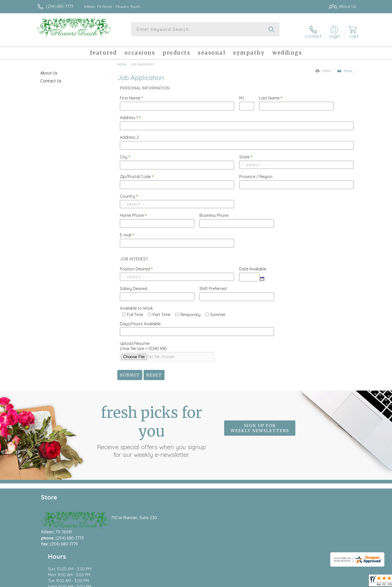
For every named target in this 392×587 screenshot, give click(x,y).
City (125, 152)
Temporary (190, 310)
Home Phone (133, 211)
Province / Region (255, 172)
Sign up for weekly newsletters (260, 424)
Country (129, 192)
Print (323, 67)
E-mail (127, 230)
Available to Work (136, 304)
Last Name (270, 93)
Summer (218, 310)
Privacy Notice (274, 582)
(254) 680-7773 (59, 6)
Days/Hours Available (140, 319)
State (245, 152)
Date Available (252, 264)
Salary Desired (133, 284)
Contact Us (50, 76)
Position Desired (136, 264)
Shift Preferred (212, 284)
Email (345, 67)
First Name (131, 93)
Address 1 (130, 113)
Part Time (161, 310)
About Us (48, 68)
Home (121, 60)
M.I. (242, 93)
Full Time (135, 310)
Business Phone (214, 211)
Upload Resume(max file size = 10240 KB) (143, 342)
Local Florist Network (311, 582)
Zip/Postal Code (137, 172)
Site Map (342, 582)
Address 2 (129, 133)
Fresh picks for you (151, 426)
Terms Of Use (244, 582)
